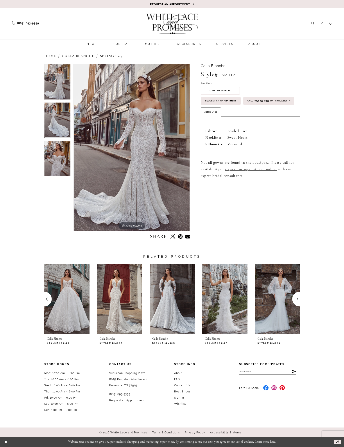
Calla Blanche (78, 56)
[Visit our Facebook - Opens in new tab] (266, 389)
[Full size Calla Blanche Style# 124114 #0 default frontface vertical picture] (132, 147)
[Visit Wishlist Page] (330, 23)
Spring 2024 (111, 56)
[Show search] (312, 23)
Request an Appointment (226, 106)
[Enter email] (267, 372)
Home (50, 56)
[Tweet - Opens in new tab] (173, 237)
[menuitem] (25, 23)
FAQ (177, 379)
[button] (321, 23)
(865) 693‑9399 (119, 394)
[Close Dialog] (6, 442)
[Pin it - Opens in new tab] (180, 237)
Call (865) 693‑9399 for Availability (234, 119)
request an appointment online (251, 189)
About (178, 373)
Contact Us (182, 385)
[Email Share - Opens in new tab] (187, 236)
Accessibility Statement (227, 432)
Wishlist (180, 403)
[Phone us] (25, 23)
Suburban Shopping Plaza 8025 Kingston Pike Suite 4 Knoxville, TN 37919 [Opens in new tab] (128, 379)
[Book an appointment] (172, 4)
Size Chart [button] (208, 83)
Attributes (210, 131)
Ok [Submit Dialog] (337, 442)
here (272, 441)
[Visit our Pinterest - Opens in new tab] (282, 389)
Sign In (179, 397)
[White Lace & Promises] (172, 23)
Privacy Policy (195, 432)
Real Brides (182, 391)
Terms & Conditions (166, 432)
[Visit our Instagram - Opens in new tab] (274, 389)
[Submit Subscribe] (293, 372)
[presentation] (67, 299)
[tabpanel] (57, 83)
